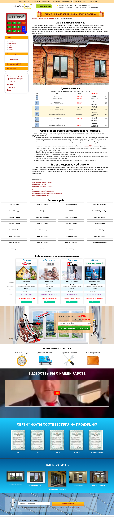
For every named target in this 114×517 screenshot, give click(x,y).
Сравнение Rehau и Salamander (41, 188)
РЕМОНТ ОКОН (77, 1)
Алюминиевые (13, 59)
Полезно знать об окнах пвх (46, 18)
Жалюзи (10, 84)
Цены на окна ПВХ (14, 64)
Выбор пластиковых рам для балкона (43, 186)
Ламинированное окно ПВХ (36, 478)
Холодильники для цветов (16, 76)
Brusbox (11, 49)
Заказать (26, 302)
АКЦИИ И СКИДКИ (67, 1)
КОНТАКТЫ (93, 1)
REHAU (11, 41)
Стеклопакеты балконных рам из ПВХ (43, 191)
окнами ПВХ (88, 146)
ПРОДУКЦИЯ (36, 1)
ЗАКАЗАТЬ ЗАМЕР (46, 1)
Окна (9, 37)
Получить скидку (44, 6)
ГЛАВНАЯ (19, 1)
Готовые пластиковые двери (40, 189)
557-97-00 (65, 7)
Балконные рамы (13, 54)
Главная (34, 18)
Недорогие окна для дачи (39, 184)
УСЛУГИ (85, 1)
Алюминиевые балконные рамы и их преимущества (47, 193)
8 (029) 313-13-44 (74, 507)
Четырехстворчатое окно (15, 478)
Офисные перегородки (15, 79)
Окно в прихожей (78, 478)
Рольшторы (11, 87)
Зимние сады (11, 81)
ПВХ (9, 57)
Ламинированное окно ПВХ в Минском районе (57, 481)
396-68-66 (84, 5)
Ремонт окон (11, 69)
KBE (9, 45)
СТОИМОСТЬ (56, 1)
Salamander (12, 43)
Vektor (10, 47)
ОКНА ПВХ (27, 1)
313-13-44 (65, 5)
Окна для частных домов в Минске (42, 182)
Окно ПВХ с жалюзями (99, 478)
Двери (9, 90)
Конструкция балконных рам (40, 195)
